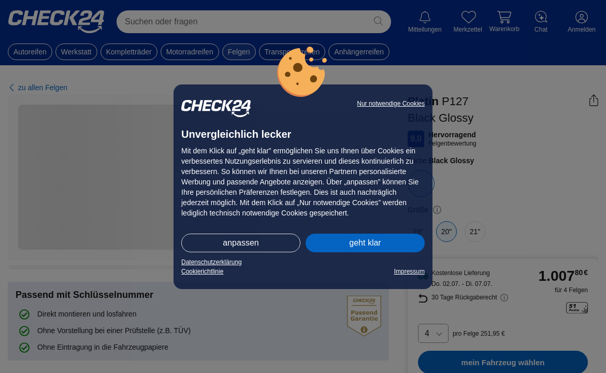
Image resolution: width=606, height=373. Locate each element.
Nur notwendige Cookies (391, 103)
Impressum (409, 271)
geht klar (365, 242)
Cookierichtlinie (202, 271)
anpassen (240, 242)
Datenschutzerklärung (211, 262)
